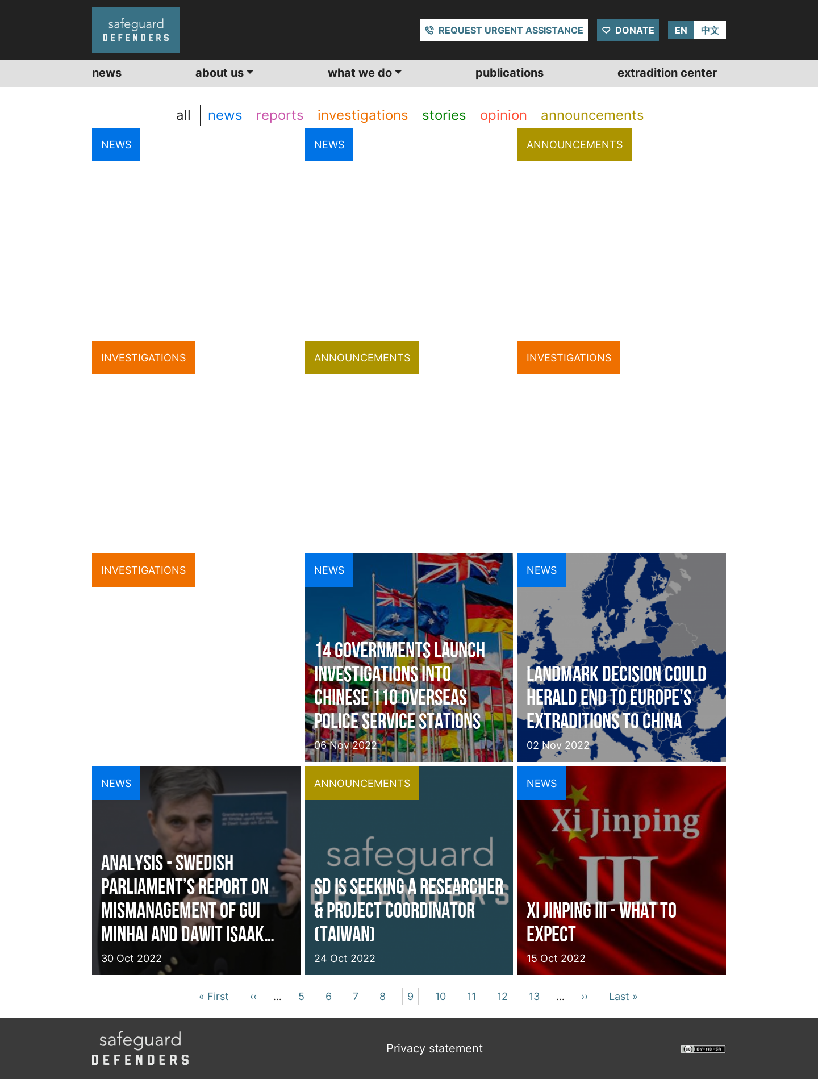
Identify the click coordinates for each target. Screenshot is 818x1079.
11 (473, 995)
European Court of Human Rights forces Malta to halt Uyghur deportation (192, 271)
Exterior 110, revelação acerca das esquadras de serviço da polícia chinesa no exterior (194, 685)
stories (444, 115)
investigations (363, 115)
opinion (503, 115)
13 (536, 995)
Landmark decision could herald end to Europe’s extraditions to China (617, 697)
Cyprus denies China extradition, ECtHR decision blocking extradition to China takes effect (387, 259)
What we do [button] (360, 73)
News (107, 73)
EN (681, 30)
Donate (634, 30)
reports (280, 115)
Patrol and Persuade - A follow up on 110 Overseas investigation (611, 484)
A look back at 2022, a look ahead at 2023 (605, 283)
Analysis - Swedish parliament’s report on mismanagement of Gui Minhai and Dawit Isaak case (185, 898)
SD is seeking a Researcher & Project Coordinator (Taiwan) (408, 909)
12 (504, 995)
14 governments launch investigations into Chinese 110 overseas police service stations (399, 685)
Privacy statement (434, 1048)
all (183, 115)
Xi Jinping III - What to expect (602, 922)
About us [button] (219, 73)
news (225, 115)
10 (442, 995)
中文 (710, 30)
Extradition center (667, 73)
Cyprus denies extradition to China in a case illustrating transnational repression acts (195, 472)
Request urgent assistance (511, 30)
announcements (592, 115)
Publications (509, 73)
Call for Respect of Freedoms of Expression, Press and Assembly (401, 484)
